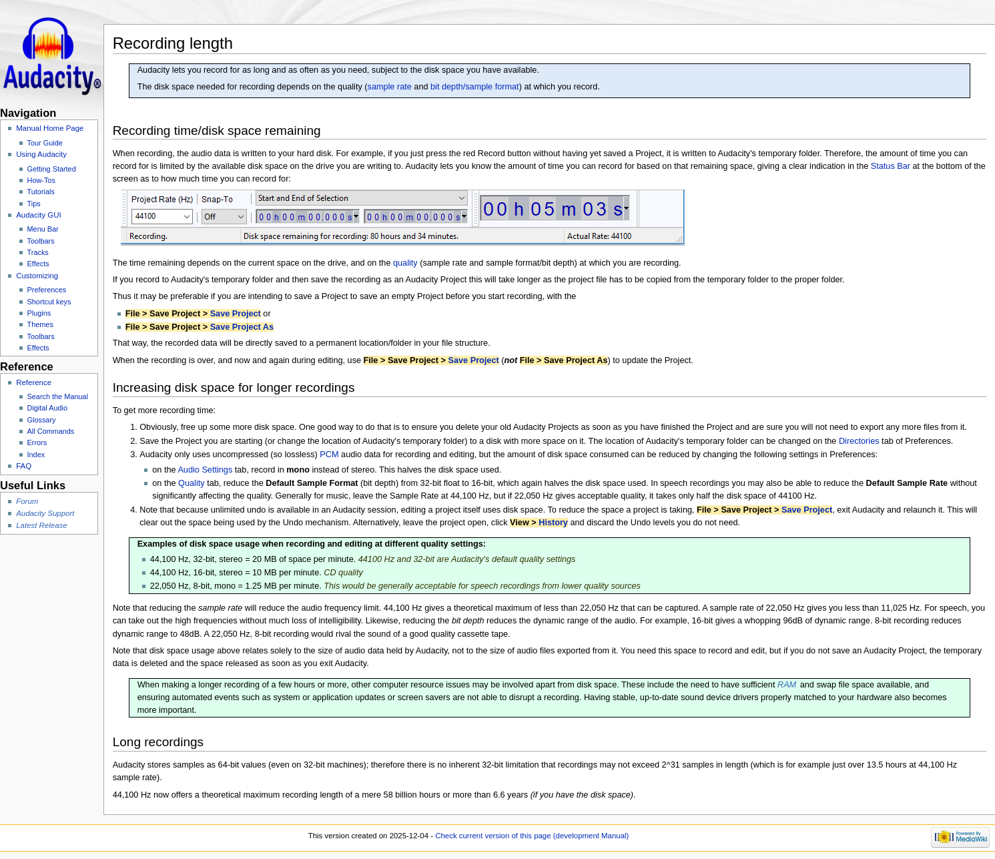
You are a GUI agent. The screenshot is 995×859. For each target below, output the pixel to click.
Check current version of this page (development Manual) (532, 836)
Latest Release (41, 525)
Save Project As (242, 327)
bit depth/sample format (474, 86)
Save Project (235, 313)
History (553, 522)
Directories (859, 441)
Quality (191, 483)
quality (405, 263)
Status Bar (890, 166)
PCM (329, 454)
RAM (786, 684)
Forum (27, 501)
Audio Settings (205, 470)
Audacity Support (45, 513)
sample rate (390, 86)
